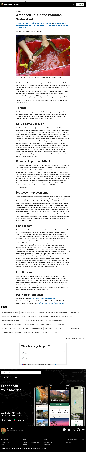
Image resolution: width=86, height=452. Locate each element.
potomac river (75, 328)
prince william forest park (44, 324)
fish (56, 328)
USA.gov (69, 442)
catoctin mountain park (28, 312)
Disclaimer (47, 444)
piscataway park (29, 324)
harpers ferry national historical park (61, 316)
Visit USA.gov (42, 448)
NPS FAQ (47, 440)
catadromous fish (7, 332)
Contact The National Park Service (31, 443)
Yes (26, 353)
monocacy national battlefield (34, 320)
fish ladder (18, 332)
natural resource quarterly (32, 332)
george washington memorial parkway (13, 316)
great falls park (32, 316)
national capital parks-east (54, 320)
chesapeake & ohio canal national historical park (52, 312)
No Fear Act (48, 442)
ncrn (66, 328)
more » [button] (25, 27)
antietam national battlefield (10, 312)
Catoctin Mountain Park (44, 23)
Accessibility (4, 440)
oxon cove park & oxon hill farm (11, 324)
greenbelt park (43, 316)
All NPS (15, 377)
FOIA (2, 444)
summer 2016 (47, 332)
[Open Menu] (80, 4)
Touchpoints (56, 364)
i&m (61, 328)
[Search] (21, 372)
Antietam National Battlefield (26, 23)
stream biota (57, 332)
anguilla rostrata (37, 328)
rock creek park (59, 324)
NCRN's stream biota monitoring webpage (43, 299)
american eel (48, 328)
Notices (25, 440)
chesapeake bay (75, 312)
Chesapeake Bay (42, 25)
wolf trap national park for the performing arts (15, 328)
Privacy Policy (5, 442)
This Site (6, 377)
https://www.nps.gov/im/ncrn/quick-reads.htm (50, 303)
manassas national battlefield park (12, 320)
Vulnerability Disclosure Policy (75, 440)
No (26, 358)
